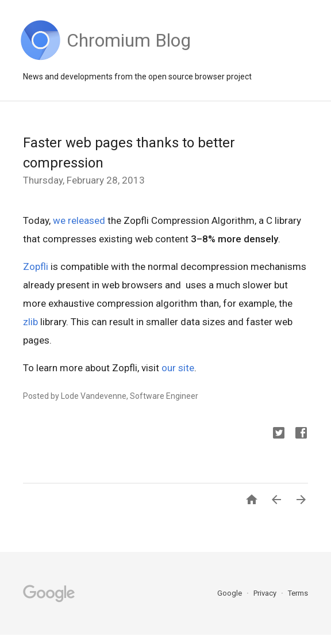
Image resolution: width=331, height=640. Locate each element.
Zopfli (35, 266)
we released (79, 220)
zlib (30, 321)
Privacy (265, 593)
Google (230, 593)
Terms (298, 593)
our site (177, 368)
